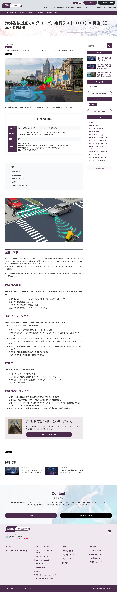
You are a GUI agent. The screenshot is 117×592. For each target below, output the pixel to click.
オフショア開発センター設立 (44, 579)
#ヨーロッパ (34, 50)
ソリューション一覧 (49, 8)
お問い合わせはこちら (34, 434)
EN (80, 3)
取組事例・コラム (101, 8)
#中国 (41, 50)
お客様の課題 (16, 175)
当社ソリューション (19, 178)
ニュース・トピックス (88, 8)
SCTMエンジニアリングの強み (65, 8)
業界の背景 (16, 172)
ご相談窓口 (92, 2)
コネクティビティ (41, 564)
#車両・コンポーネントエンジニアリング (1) (99, 147)
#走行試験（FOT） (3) (96, 135)
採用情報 (65, 563)
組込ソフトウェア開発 (42, 560)
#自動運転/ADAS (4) (95, 125)
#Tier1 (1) (104, 144)
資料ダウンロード (108, 2)
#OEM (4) (92, 122)
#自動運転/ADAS (16, 50)
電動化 (38, 571)
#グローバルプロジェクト (52, 50)
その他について (95, 558)
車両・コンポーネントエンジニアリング (45, 552)
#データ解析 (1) (102, 151)
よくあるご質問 (112, 8)
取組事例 (8, 47)
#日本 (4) (92, 129)
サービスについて (96, 551)
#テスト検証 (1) (94, 154)
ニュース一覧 (66, 559)
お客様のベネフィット (20, 185)
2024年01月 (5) (94, 87)
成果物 (14, 182)
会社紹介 (78, 8)
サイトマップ (27, 588)
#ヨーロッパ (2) (94, 144)
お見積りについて (96, 554)
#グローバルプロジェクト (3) (98, 138)
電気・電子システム (42, 556)
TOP (9, 547)
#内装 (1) (92, 151)
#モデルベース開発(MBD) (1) (97, 157)
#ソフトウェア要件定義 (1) (97, 160)
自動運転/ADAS (40, 567)
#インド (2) (92, 141)
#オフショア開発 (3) (95, 132)
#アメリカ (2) (103, 141)
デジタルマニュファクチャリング (46, 575)
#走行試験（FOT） (68, 50)
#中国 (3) (100, 129)
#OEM (7, 50)
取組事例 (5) (93, 104)
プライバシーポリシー (12, 588)
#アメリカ (26, 50)
